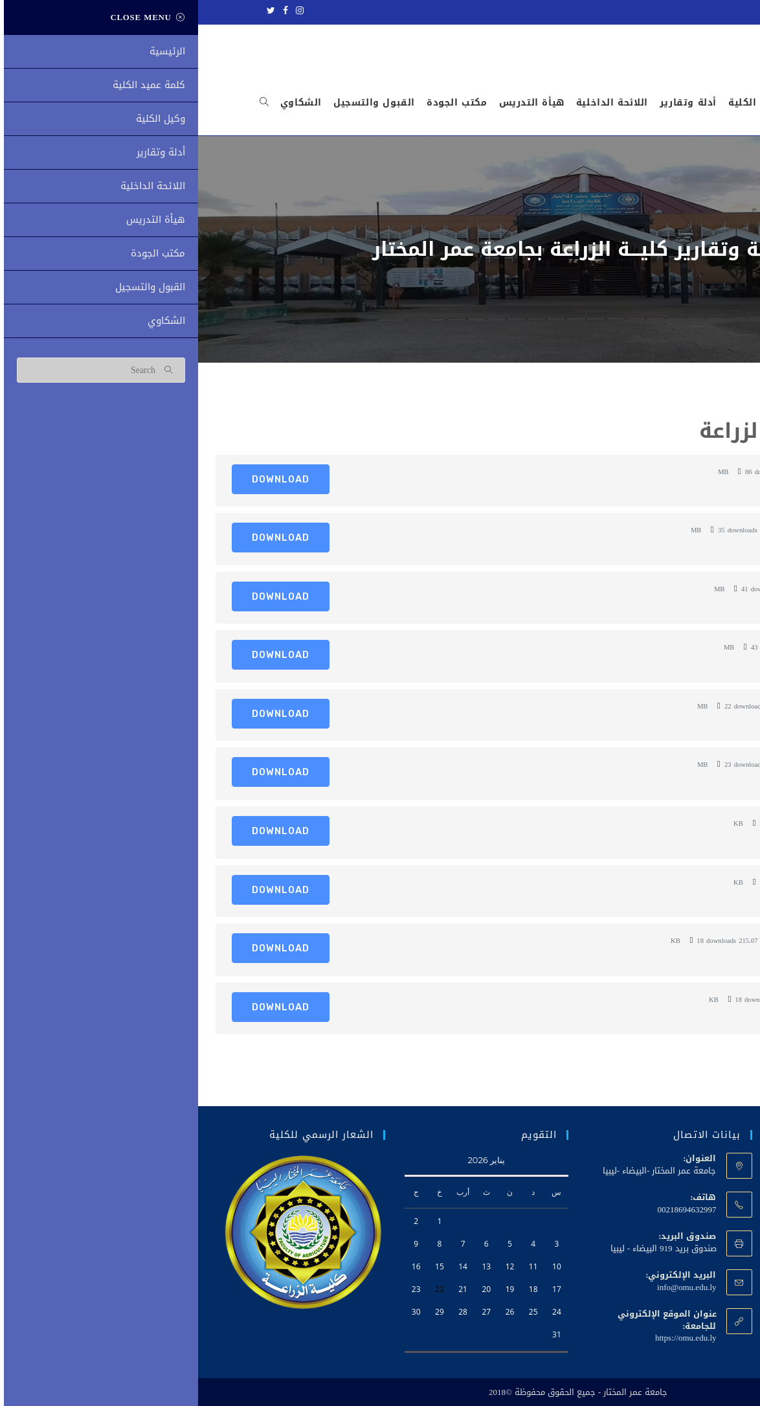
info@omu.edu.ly (488, 1287)
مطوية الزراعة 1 (665, 882)
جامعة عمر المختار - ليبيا (671, 11)
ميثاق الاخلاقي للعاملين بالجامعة (634, 940)
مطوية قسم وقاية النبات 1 (644, 764)
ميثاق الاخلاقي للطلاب (653, 999)
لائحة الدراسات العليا (657, 647)
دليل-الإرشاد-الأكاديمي (652, 589)
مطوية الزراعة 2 (665, 823)
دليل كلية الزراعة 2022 (654, 471)
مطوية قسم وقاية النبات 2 (644, 706)
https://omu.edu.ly (488, 1338)
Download (82, 479)
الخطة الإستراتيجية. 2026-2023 (641, 530)
